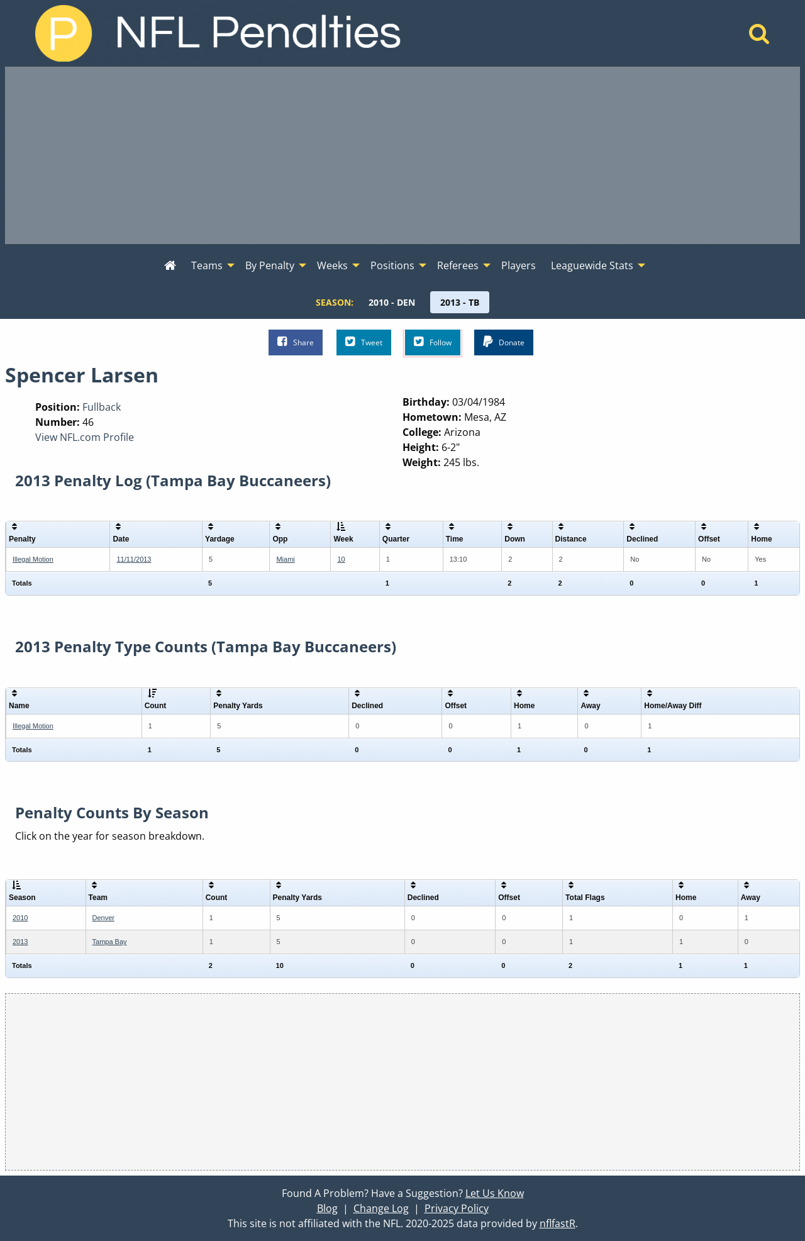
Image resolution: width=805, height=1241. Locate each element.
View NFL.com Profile (84, 437)
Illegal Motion (33, 559)
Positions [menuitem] (392, 265)
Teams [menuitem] (207, 265)
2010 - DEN (392, 302)
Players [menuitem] (518, 265)
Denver (103, 917)
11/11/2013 (133, 559)
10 (341, 559)
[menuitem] (170, 266)
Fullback (101, 407)
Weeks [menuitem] (332, 265)
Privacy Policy (457, 1208)
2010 (20, 917)
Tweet (363, 342)
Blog (327, 1208)
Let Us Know (494, 1193)
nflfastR (557, 1223)
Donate (504, 342)
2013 (20, 941)
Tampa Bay (109, 941)
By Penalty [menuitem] (269, 265)
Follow (433, 342)
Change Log (381, 1208)
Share (295, 342)
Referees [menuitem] (458, 265)
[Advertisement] (402, 155)
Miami (285, 559)
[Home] (759, 37)
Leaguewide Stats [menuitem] (592, 265)
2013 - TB (459, 302)
